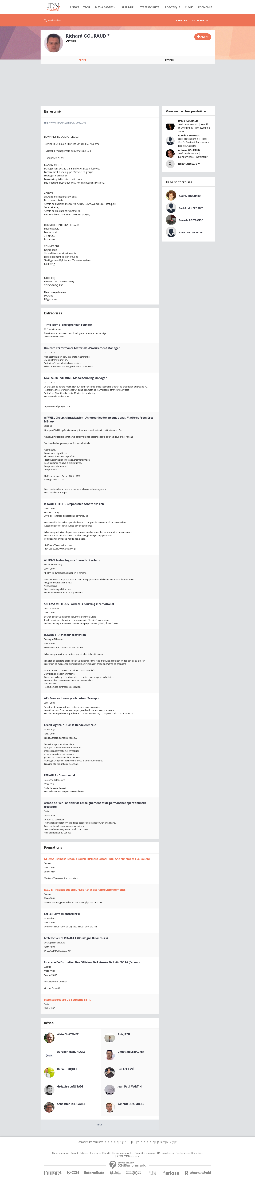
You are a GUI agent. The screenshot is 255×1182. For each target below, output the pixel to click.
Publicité (84, 1153)
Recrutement (95, 1153)
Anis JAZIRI (124, 1034)
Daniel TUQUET (67, 1069)
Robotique (172, 7)
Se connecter (200, 20)
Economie (205, 7)
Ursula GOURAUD (188, 120)
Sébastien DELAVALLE (71, 1104)
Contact (74, 1153)
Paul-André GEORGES (191, 208)
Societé (106, 1153)
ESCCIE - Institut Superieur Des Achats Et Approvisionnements (84, 890)
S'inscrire (181, 20)
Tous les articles (183, 1153)
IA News (74, 7)
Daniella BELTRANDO (191, 220)
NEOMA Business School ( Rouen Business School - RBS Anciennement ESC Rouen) (97, 859)
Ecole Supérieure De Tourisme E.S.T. (67, 1000)
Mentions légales (166, 1153)
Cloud (189, 7)
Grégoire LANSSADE (70, 1086)
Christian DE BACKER (130, 1052)
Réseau (169, 60)
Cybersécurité (149, 7)
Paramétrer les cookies (145, 1153)
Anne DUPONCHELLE (191, 232)
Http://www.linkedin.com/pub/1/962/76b (65, 122)
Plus (99, 1124)
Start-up (127, 7)
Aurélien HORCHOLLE (71, 1052)
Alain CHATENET (68, 1034)
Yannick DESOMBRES (130, 1104)
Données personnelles (122, 1153)
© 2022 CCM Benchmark (127, 1156)
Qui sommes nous (60, 1153)
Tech (86, 7)
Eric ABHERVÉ (125, 1069)
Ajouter (204, 36)
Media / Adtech (105, 7)
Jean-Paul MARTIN (129, 1086)
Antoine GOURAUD (189, 150)
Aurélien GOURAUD (189, 135)
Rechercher (54, 20)
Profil (82, 60)
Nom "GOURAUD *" (189, 163)
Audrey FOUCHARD (190, 195)
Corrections (197, 1153)
